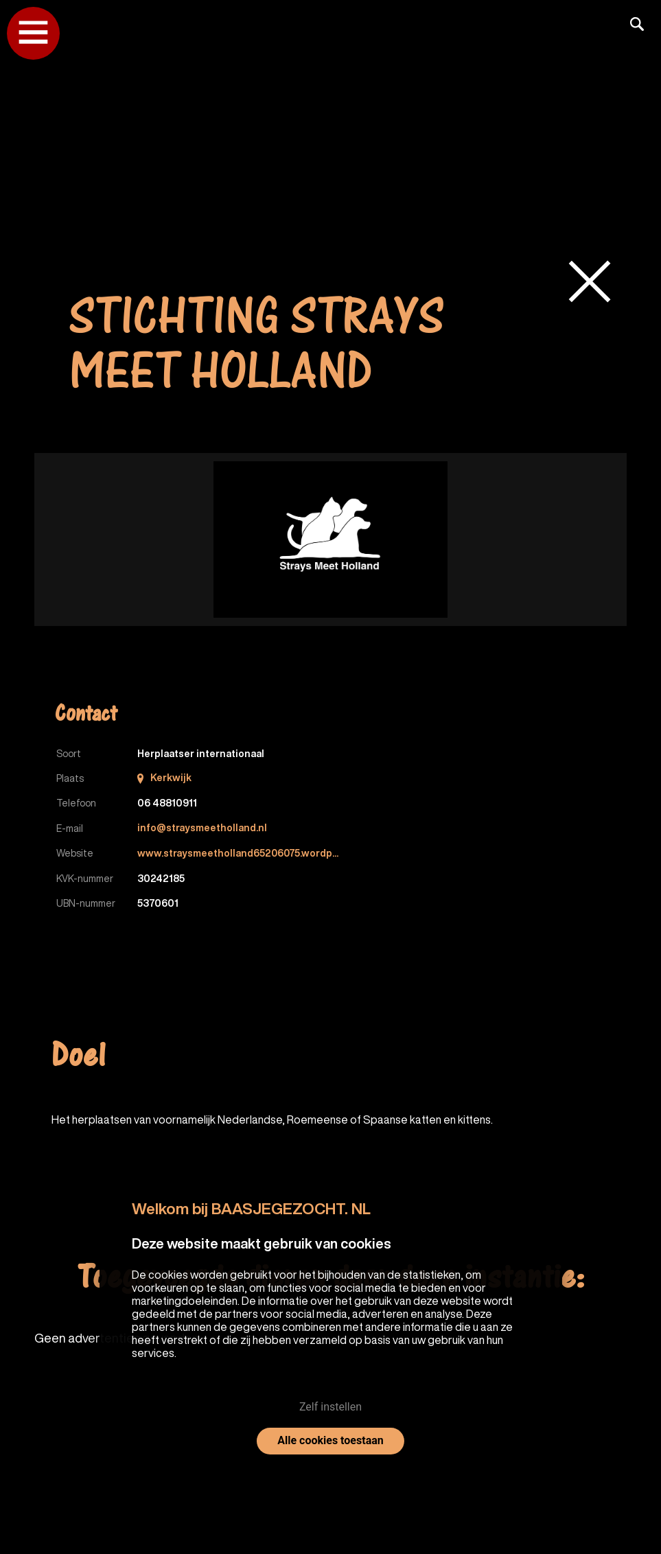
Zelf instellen (330, 1406)
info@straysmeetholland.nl (202, 828)
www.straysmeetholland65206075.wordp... (238, 852)
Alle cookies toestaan (330, 1440)
